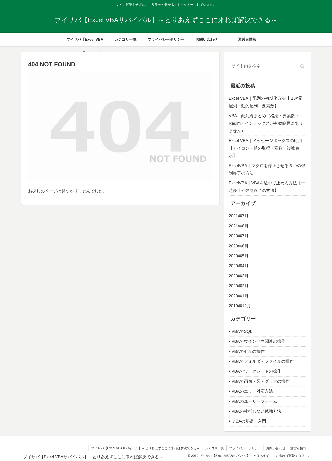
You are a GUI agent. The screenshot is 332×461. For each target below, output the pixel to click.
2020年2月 (239, 286)
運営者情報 (298, 448)
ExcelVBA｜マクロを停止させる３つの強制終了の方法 (267, 169)
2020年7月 (239, 236)
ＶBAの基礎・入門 (248, 421)
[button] (302, 66)
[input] (267, 66)
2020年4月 (239, 266)
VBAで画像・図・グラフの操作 (260, 381)
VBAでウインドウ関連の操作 (258, 341)
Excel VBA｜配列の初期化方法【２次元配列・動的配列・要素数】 (265, 102)
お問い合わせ (275, 448)
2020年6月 (239, 246)
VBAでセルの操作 (248, 351)
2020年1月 (239, 296)
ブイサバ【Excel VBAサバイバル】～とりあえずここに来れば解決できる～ (145, 448)
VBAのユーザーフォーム (254, 401)
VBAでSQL (241, 331)
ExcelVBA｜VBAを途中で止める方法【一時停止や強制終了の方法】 (267, 187)
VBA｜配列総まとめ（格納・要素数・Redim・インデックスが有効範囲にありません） (266, 123)
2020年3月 (239, 276)
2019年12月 (240, 306)
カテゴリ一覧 (214, 448)
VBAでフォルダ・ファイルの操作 (262, 361)
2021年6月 (239, 226)
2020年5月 (239, 256)
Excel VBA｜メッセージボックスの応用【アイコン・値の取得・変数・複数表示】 (265, 148)
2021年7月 (239, 216)
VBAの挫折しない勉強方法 (256, 411)
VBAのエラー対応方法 (252, 391)
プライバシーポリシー (245, 448)
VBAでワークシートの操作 (256, 371)
